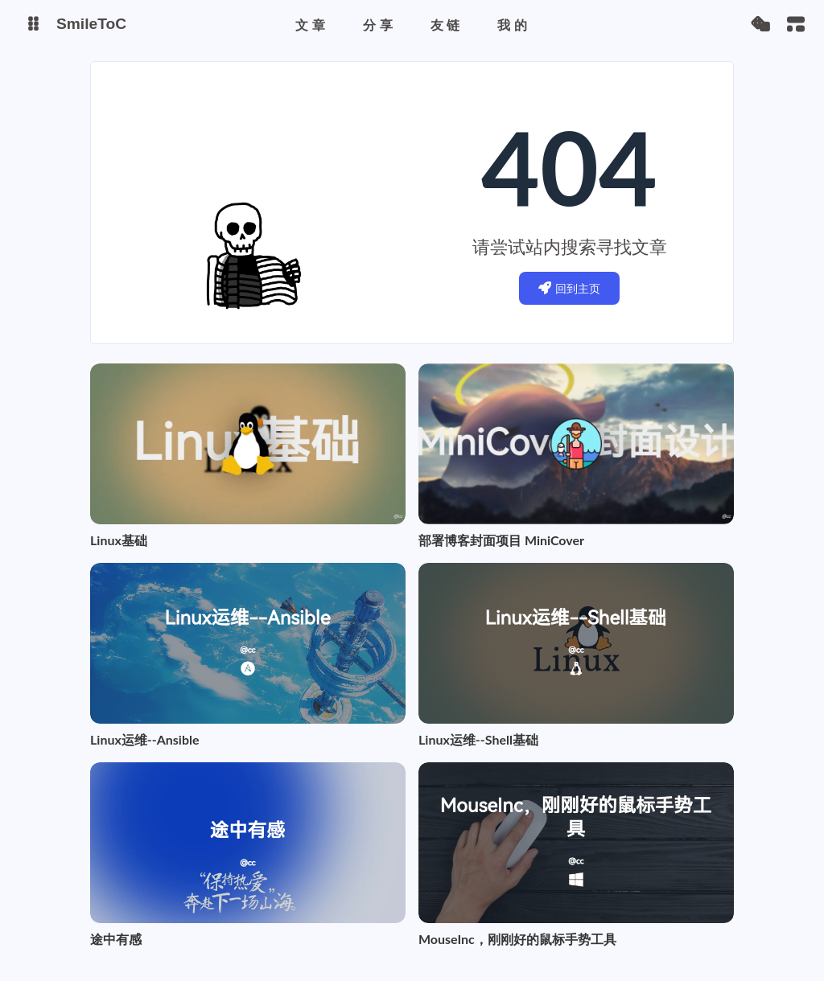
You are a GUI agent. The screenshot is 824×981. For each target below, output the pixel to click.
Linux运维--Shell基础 (478, 739)
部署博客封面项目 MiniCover (501, 540)
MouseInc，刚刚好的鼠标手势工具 (517, 938)
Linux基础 (118, 540)
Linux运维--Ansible (145, 739)
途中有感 (116, 938)
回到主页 (569, 288)
